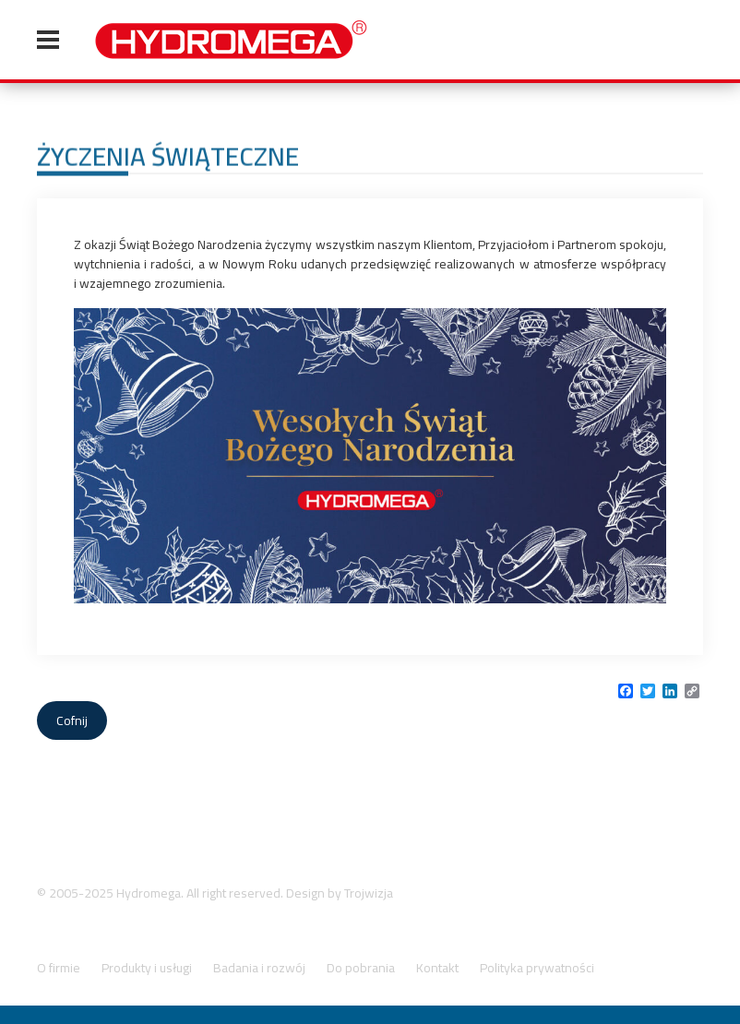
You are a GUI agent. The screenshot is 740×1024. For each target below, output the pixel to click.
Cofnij (72, 720)
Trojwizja (368, 893)
